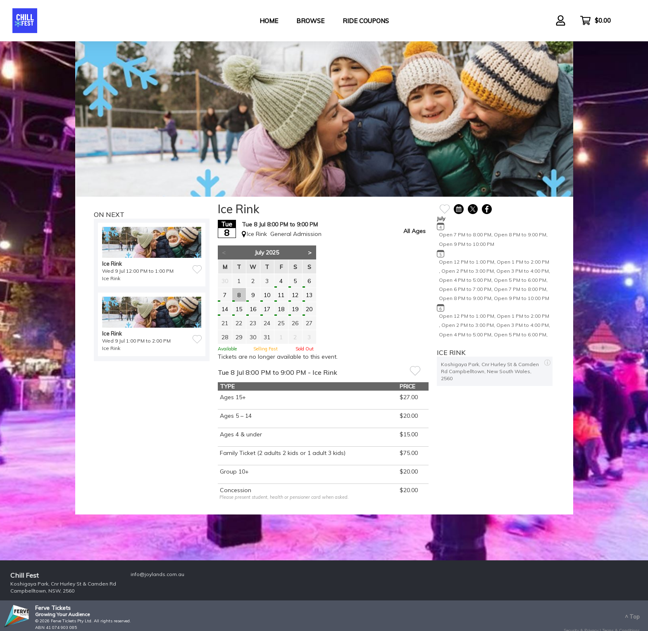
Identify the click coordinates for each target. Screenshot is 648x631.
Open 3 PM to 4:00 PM (522, 271)
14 (225, 309)
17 (267, 309)
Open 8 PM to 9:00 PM (520, 234)
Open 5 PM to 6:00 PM (520, 280)
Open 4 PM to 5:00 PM (465, 280)
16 (253, 309)
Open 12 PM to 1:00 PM (466, 262)
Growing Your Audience (62, 614)
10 (267, 295)
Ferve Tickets (53, 608)
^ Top (632, 616)
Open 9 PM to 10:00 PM (466, 244)
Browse (310, 21)
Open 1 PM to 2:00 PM (523, 262)
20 (309, 309)
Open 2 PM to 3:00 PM (467, 271)
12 (295, 295)
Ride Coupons (366, 21)
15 (239, 309)
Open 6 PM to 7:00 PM (465, 289)
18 (281, 309)
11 (281, 295)
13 (309, 295)
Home (269, 21)
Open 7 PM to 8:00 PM (465, 234)
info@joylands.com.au (157, 574)
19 (295, 309)
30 (225, 281)
